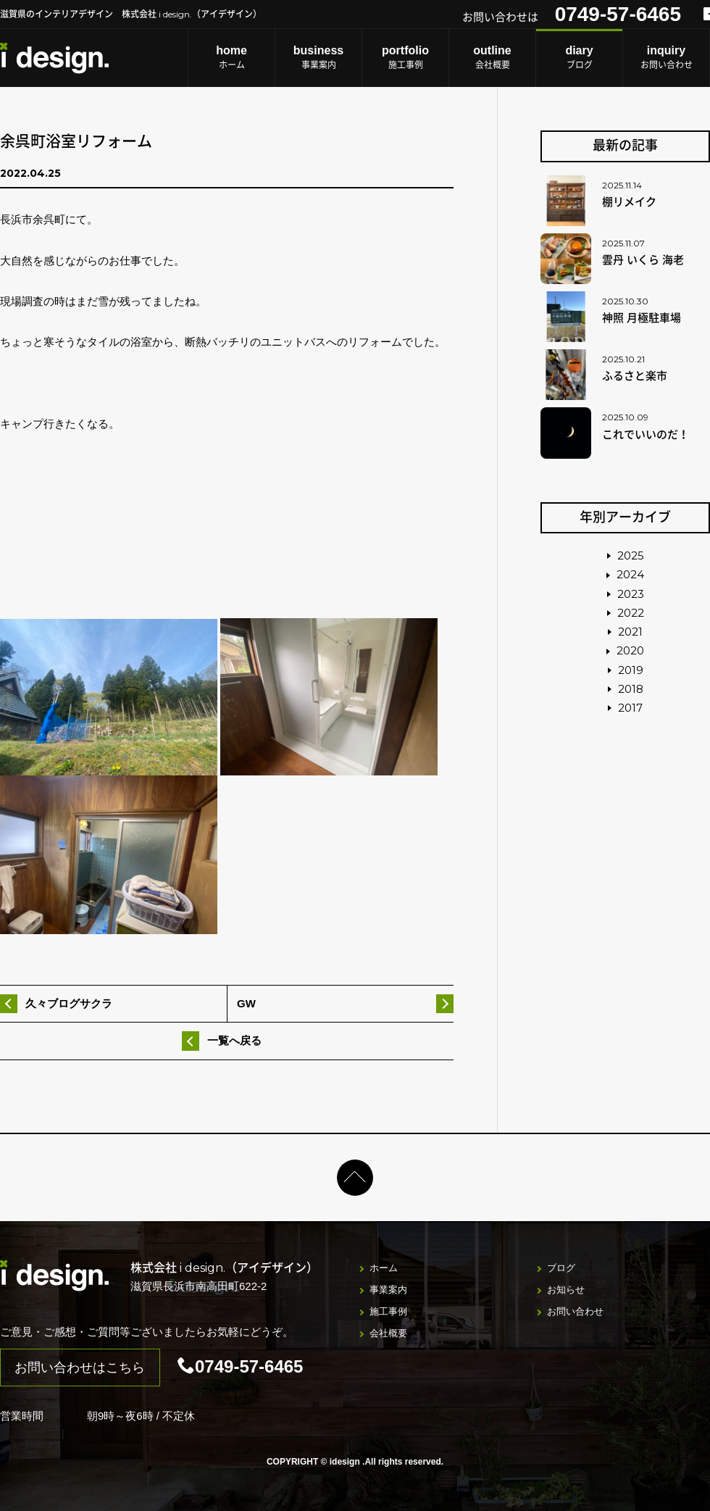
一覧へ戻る (234, 1040)
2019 (630, 670)
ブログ (579, 56)
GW (246, 1003)
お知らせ (566, 1289)
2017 (630, 708)
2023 (630, 594)
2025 (630, 555)
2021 (630, 631)
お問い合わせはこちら (79, 1367)
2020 (630, 650)
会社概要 (492, 56)
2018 (630, 689)
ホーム (231, 56)
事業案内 (318, 56)
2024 (630, 574)
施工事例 (405, 56)
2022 (630, 613)
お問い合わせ (666, 56)
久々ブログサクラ (68, 1003)
